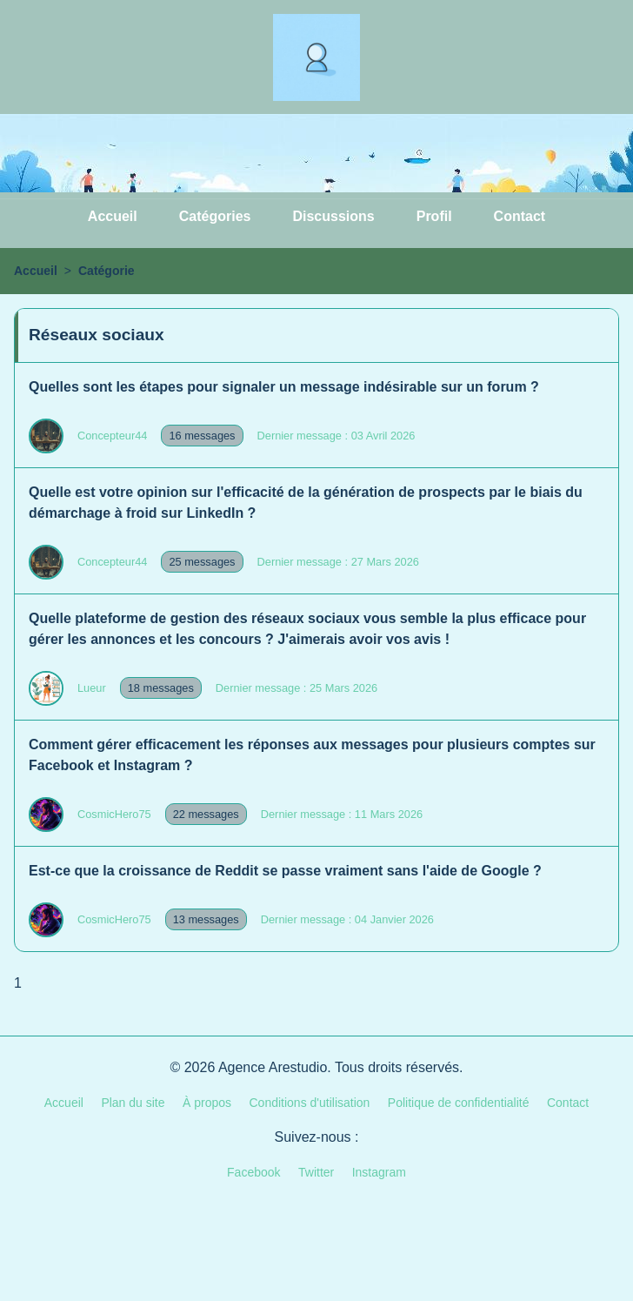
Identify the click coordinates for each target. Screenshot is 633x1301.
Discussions (333, 216)
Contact (520, 216)
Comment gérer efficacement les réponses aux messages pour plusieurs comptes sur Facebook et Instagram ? (312, 755)
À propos (207, 1103)
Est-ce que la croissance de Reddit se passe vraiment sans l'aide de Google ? (285, 870)
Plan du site (132, 1103)
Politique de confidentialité (459, 1103)
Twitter (316, 1172)
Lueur (91, 687)
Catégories (215, 216)
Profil (434, 216)
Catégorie (106, 271)
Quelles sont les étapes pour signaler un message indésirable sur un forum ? (284, 386)
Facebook (253, 1172)
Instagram (379, 1172)
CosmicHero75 (114, 814)
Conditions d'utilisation (310, 1103)
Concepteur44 (112, 435)
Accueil (112, 216)
